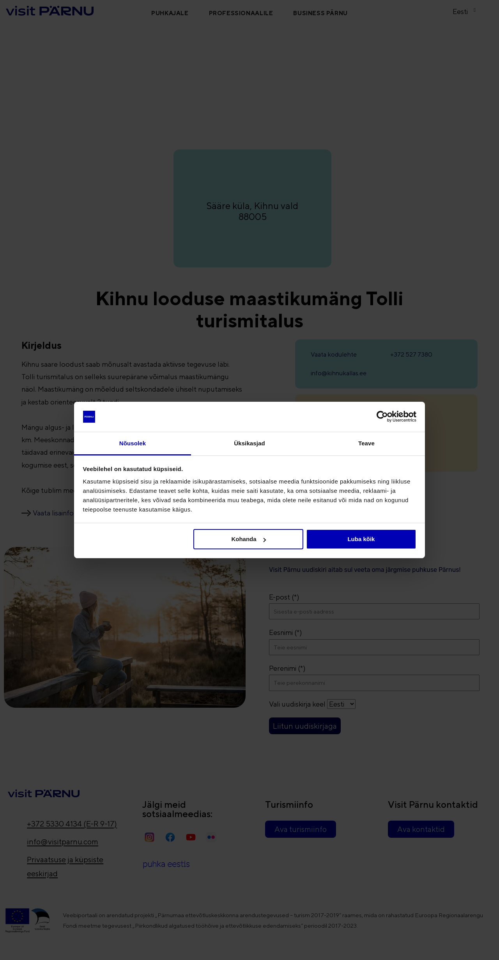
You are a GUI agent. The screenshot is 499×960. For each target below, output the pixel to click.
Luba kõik (361, 539)
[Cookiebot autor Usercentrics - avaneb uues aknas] (382, 416)
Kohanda (248, 539)
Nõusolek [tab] (132, 443)
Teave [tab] (366, 443)
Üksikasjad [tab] (249, 443)
